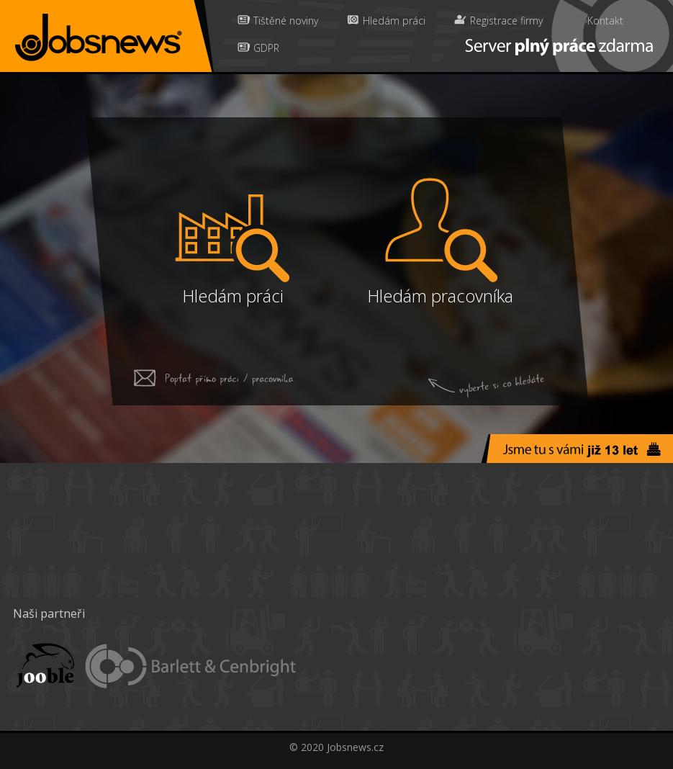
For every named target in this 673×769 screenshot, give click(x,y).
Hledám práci (386, 20)
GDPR (258, 47)
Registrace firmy (498, 20)
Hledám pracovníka (440, 295)
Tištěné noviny (278, 20)
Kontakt (597, 20)
